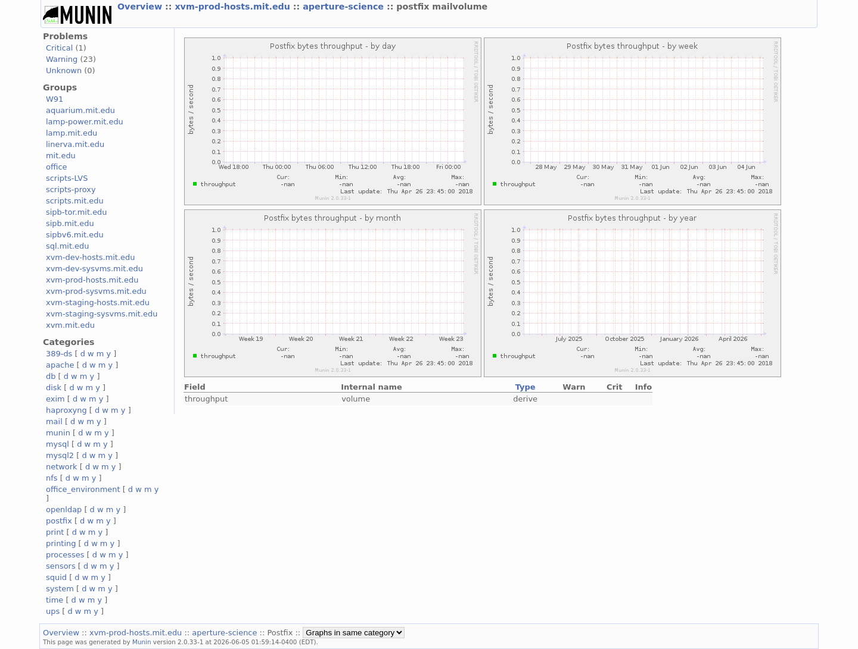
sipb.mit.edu (70, 223)
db (50, 376)
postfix (59, 520)
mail (54, 421)
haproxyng (66, 410)
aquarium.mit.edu (80, 110)
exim (55, 398)
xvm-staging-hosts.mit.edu (98, 302)
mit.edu (61, 155)
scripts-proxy (71, 189)
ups (53, 611)
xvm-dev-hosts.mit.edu (90, 257)
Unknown (64, 70)
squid (56, 577)
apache (60, 364)
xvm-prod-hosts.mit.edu (234, 6)
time (54, 599)
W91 (54, 99)
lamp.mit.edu (71, 132)
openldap (64, 509)
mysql (57, 444)
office (56, 166)
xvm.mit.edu (70, 325)
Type (525, 386)
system (60, 588)
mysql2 (60, 455)
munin (58, 432)
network (61, 466)
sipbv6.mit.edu (75, 234)
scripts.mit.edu (75, 200)
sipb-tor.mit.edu (76, 212)
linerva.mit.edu (75, 144)
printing (61, 543)
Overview (141, 6)
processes (65, 554)
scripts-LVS (67, 178)
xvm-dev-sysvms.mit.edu (94, 268)
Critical (59, 47)
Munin (141, 641)
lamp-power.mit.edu (84, 121)
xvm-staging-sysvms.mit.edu (101, 313)
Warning (61, 59)
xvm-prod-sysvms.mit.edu (96, 291)
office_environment (83, 489)
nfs (52, 478)
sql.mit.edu (67, 246)
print (55, 532)
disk (53, 387)
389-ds (59, 353)
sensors (61, 566)
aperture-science (345, 6)
